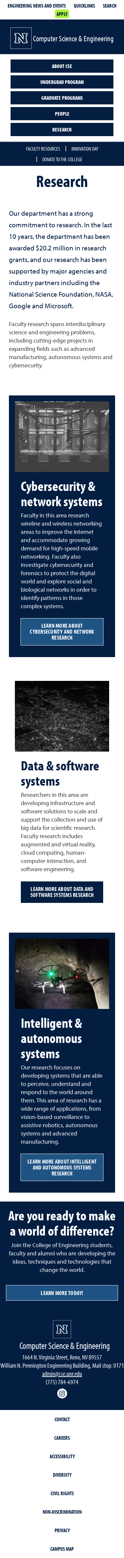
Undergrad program (62, 82)
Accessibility (62, 1456)
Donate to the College (62, 159)
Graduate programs (62, 97)
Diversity (62, 1474)
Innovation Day (84, 148)
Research (62, 129)
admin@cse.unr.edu (62, 1373)
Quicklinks (84, 5)
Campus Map (62, 1548)
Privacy (62, 1530)
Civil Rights (62, 1493)
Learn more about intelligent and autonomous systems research (62, 1167)
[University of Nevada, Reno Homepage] (62, 1329)
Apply (62, 14)
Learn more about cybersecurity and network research (62, 631)
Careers (62, 1437)
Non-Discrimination (62, 1511)
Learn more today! (62, 1293)
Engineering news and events (37, 5)
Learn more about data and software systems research (62, 892)
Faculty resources (43, 148)
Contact (62, 1419)
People (62, 113)
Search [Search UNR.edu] (109, 5)
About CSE (62, 66)
